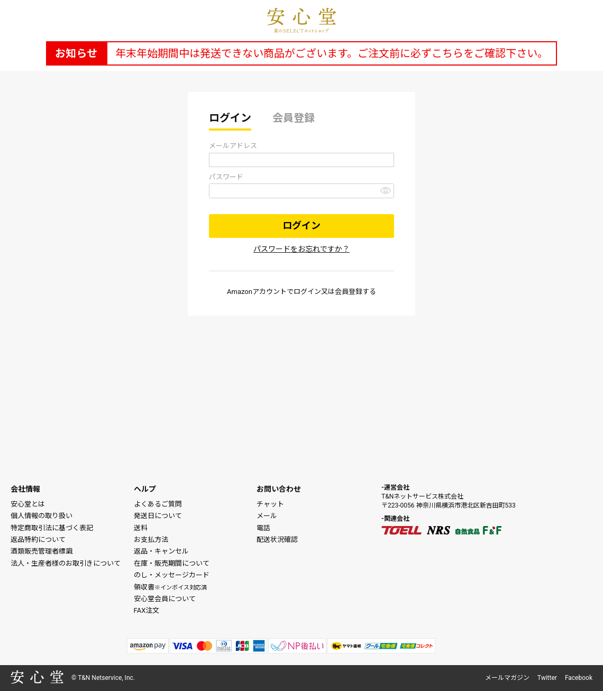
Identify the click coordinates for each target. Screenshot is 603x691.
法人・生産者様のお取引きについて (66, 563)
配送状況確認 (277, 539)
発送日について (158, 516)
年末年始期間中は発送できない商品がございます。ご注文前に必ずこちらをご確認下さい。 (331, 53)
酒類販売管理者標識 (41, 551)
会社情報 (25, 489)
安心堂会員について (165, 599)
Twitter (547, 677)
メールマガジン (507, 677)
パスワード (226, 177)
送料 (141, 528)
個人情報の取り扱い (41, 516)
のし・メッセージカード (171, 575)
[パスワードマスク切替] (386, 190)
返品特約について (38, 539)
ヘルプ (145, 489)
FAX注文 (147, 610)
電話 (263, 528)
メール (267, 516)
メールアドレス (233, 146)
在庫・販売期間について (171, 563)
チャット (270, 504)
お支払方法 (151, 539)
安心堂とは (28, 504)
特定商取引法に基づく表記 (52, 528)
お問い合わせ (279, 489)
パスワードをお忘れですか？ (301, 249)
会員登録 (293, 118)
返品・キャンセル (161, 551)
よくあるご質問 (158, 504)
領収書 (170, 587)
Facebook (578, 677)
